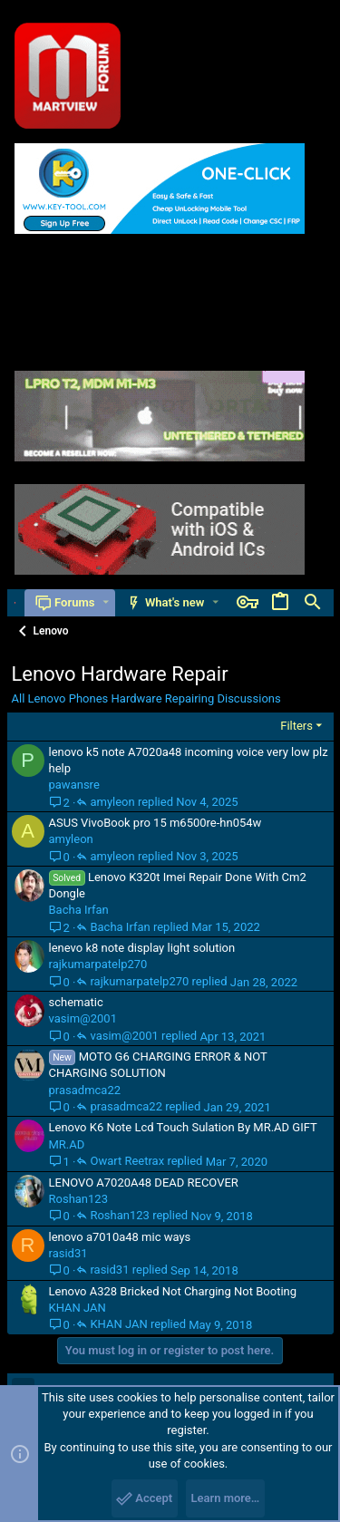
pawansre (74, 784)
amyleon (112, 802)
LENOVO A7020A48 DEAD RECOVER (143, 1182)
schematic (76, 1002)
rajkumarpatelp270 (98, 964)
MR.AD (67, 1144)
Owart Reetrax (127, 1161)
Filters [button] (296, 725)
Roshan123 (78, 1199)
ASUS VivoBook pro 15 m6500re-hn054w (155, 822)
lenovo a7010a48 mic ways (120, 1237)
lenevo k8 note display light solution (142, 948)
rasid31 (68, 1253)
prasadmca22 (85, 1090)
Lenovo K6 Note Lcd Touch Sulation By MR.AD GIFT (183, 1127)
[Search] (312, 603)
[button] (105, 602)
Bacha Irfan (79, 909)
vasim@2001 (83, 1018)
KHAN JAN (77, 1307)
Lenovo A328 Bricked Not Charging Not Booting (173, 1291)
